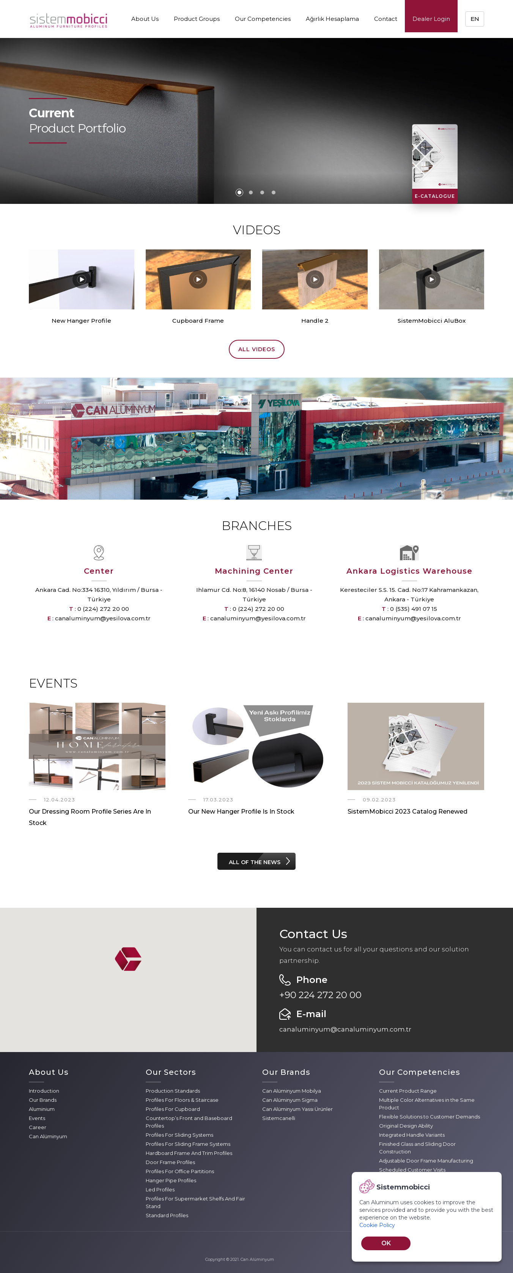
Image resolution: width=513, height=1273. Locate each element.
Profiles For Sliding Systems (179, 1135)
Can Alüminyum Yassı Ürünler (297, 1109)
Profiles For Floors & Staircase (182, 1100)
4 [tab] (273, 192)
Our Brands (43, 1100)
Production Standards (173, 1091)
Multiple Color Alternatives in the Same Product (427, 1104)
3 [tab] (262, 192)
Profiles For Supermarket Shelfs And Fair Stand (195, 1202)
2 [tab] (251, 192)
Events (37, 1118)
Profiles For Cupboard (173, 1109)
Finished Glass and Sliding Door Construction (417, 1148)
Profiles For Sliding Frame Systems (188, 1144)
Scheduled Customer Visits (412, 1170)
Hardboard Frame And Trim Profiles (189, 1153)
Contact (385, 18)
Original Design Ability (406, 1126)
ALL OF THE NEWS (254, 862)
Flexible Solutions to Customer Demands (429, 1117)
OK (386, 1243)
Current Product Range (408, 1091)
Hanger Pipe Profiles (171, 1180)
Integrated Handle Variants (412, 1135)
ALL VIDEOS (256, 349)
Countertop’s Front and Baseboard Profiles (189, 1122)
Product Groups (197, 18)
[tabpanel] (256, 121)
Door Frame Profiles (170, 1162)
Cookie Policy (377, 1225)
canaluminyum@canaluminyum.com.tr (345, 1029)
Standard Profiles (167, 1215)
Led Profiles (160, 1189)
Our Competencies (263, 18)
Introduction (44, 1091)
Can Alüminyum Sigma (290, 1100)
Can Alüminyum (48, 1136)
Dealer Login (431, 18)
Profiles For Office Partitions (180, 1171)
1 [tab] (239, 192)
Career (37, 1127)
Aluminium (42, 1109)
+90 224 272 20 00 (320, 994)
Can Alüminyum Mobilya (291, 1091)
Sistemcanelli (278, 1118)
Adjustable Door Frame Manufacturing (426, 1161)
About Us (145, 18)
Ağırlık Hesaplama (332, 18)
